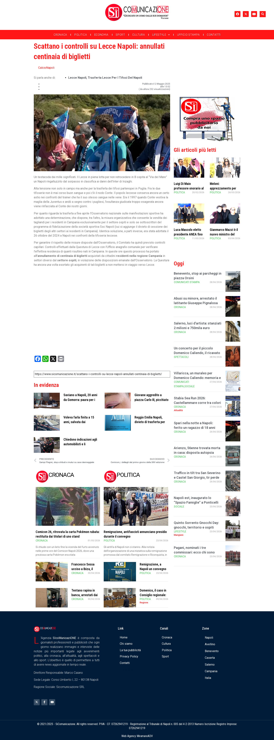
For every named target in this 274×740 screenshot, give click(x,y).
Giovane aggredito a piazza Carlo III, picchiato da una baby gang (151, 399)
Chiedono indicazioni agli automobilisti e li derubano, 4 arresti (80, 444)
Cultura (138, 34)
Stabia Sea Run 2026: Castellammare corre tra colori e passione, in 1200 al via (197, 402)
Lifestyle (161, 34)
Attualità (178, 410)
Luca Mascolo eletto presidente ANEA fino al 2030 (188, 234)
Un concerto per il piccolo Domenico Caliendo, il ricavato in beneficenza (197, 352)
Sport (120, 34)
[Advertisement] (207, 67)
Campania (211, 671)
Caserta (210, 657)
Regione (144, 602)
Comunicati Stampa (187, 282)
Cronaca (60, 34)
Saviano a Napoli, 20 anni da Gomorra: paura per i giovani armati (80, 399)
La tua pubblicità (130, 650)
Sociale (189, 386)
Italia (208, 678)
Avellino (210, 644)
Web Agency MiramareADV (137, 736)
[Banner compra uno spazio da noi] (207, 140)
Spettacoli (181, 357)
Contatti (213, 34)
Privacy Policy (129, 656)
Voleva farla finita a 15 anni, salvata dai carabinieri (78, 421)
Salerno (210, 664)
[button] (263, 14)
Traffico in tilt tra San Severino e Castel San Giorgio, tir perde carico (197, 477)
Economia (101, 34)
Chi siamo (126, 643)
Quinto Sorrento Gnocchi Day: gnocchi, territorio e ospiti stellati (196, 527)
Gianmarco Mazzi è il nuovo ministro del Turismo (224, 234)
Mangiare (178, 535)
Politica (80, 34)
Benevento (212, 651)
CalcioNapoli (46, 67)
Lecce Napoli (77, 77)
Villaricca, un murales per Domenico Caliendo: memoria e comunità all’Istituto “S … (197, 377)
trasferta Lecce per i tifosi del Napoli (115, 77)
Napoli (209, 637)
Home (123, 637)
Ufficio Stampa (188, 34)
